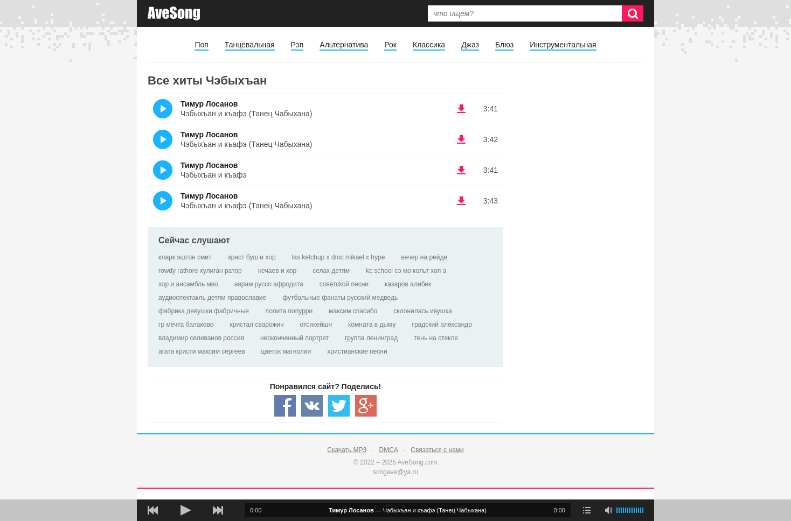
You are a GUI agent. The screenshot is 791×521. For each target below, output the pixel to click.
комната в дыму (372, 324)
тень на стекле (436, 338)
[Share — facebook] (285, 406)
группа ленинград (371, 338)
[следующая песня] (218, 510)
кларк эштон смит (185, 257)
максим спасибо (353, 311)
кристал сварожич (256, 324)
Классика (429, 44)
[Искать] (632, 13)
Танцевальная (250, 44)
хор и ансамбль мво (188, 284)
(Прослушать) (162, 108)
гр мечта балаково (185, 324)
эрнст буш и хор (252, 257)
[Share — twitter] (339, 406)
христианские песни (357, 351)
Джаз (470, 44)
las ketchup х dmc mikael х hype (338, 257)
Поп (201, 44)
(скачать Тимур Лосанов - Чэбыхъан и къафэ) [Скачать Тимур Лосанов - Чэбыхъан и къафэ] (461, 170)
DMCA (388, 450)
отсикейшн (316, 324)
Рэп (297, 44)
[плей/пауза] (185, 510)
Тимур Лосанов (209, 104)
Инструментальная (563, 44)
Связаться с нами (437, 450)
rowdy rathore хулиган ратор (200, 270)
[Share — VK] (312, 406)
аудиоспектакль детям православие (212, 297)
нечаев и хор (277, 270)
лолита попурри (289, 311)
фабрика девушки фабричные (203, 311)
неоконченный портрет (294, 338)
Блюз (504, 44)
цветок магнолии (286, 351)
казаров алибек (408, 284)
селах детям (331, 270)
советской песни (344, 284)
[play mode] (586, 510)
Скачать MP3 (346, 450)
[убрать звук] (608, 510)
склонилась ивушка (422, 311)
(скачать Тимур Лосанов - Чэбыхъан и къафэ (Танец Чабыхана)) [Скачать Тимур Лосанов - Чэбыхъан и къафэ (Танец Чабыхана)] (461, 108)
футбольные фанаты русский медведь (340, 297)
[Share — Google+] (366, 406)
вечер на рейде (424, 257)
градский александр (442, 324)
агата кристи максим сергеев (201, 351)
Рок (390, 44)
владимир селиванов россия (201, 338)
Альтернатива (344, 44)
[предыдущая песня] (153, 510)
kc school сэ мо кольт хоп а (406, 270)
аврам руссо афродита (268, 284)
